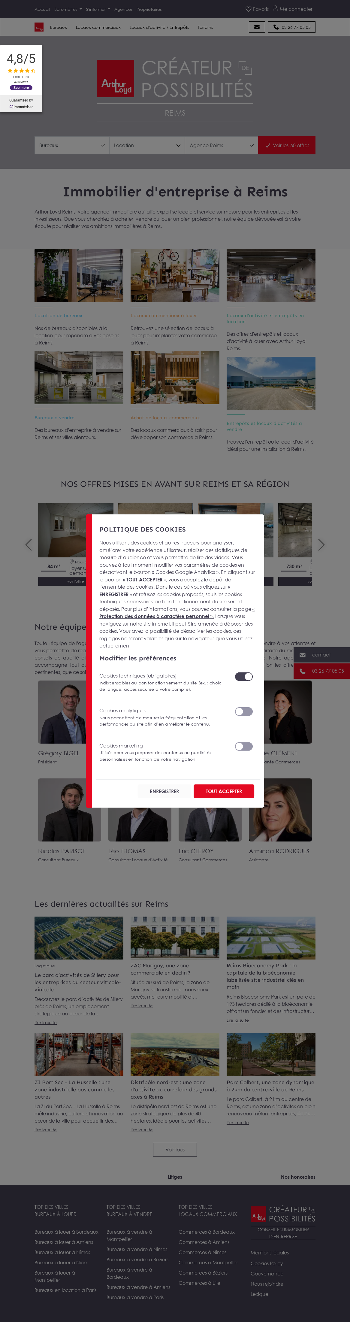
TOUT (224, 791)
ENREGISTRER (164, 791)
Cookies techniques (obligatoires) (163, 682)
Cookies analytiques (163, 717)
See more (21, 87)
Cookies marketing (163, 752)
